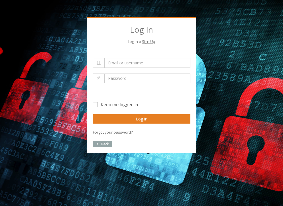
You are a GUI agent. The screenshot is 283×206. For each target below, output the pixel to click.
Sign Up (148, 41)
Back (102, 144)
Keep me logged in (115, 104)
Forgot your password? (113, 132)
